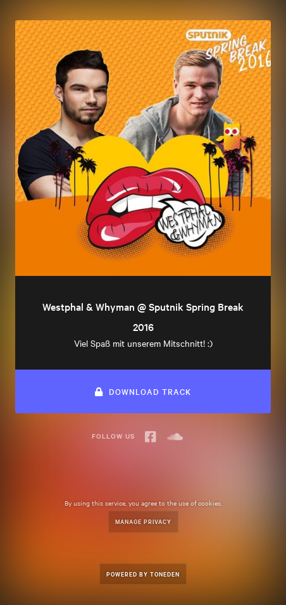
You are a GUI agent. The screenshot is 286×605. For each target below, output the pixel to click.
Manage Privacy (143, 521)
